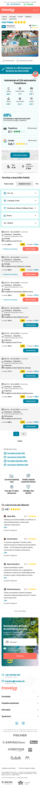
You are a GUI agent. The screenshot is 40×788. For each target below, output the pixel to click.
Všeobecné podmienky (9, 768)
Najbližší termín (24, 184)
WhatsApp (28, 4)
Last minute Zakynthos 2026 (16, 465)
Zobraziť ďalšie (20, 611)
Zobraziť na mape (20, 155)
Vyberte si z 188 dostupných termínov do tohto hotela (17, 69)
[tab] (20, 54)
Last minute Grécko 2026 (14, 457)
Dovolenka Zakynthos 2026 (15, 461)
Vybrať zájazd (30, 249)
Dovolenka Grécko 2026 (14, 453)
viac (5, 527)
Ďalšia (20, 441)
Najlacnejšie (9, 184)
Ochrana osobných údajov (27, 768)
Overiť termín (31, 325)
